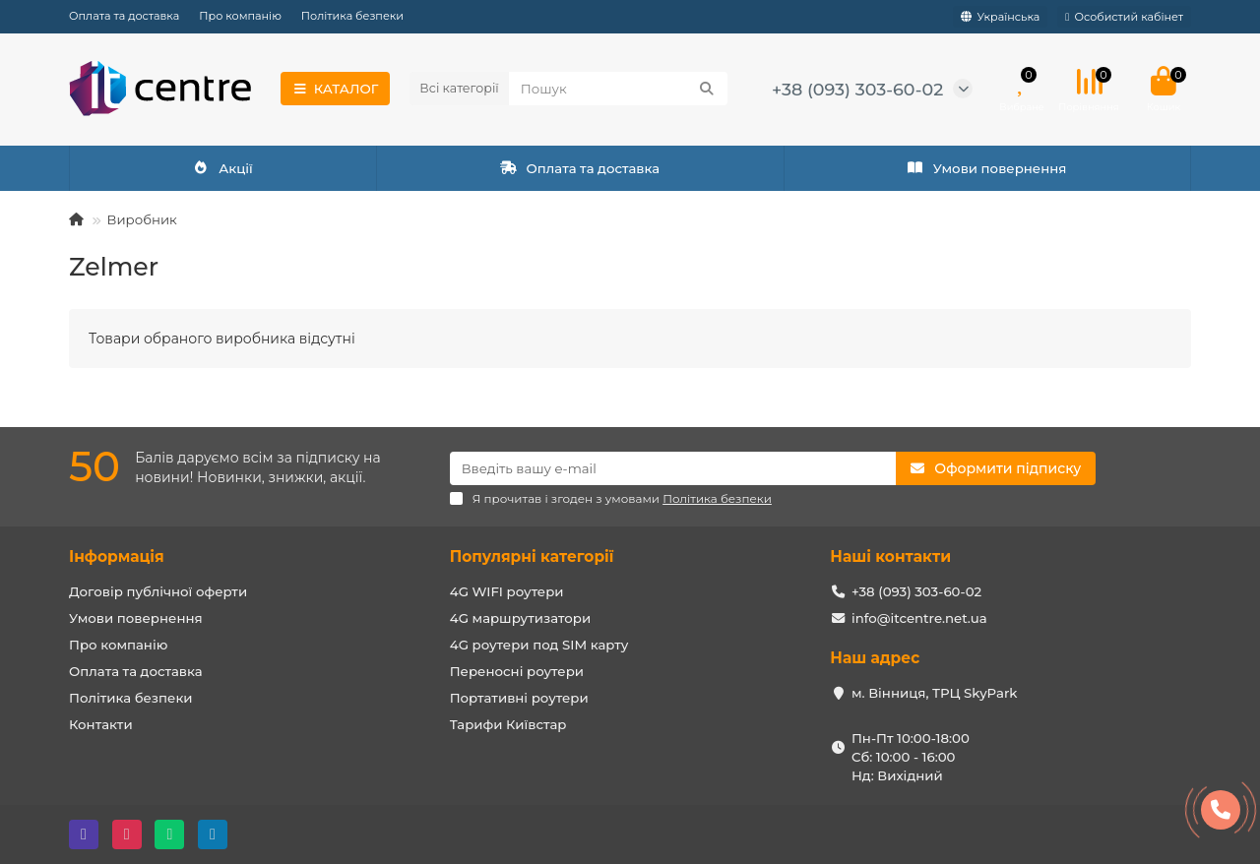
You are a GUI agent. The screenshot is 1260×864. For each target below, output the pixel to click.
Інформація (116, 556)
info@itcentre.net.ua (919, 618)
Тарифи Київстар (508, 724)
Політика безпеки (352, 16)
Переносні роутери (517, 671)
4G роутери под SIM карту (539, 644)
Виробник (141, 219)
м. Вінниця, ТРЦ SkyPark (934, 693)
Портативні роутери (519, 698)
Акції (223, 168)
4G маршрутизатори (521, 618)
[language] (1000, 17)
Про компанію (240, 16)
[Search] (618, 88)
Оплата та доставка (124, 16)
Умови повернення (986, 168)
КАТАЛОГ (335, 88)
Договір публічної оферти (158, 591)
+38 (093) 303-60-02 (857, 89)
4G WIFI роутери (507, 591)
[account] (1124, 17)
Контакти (101, 724)
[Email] (673, 468)
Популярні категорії (532, 556)
